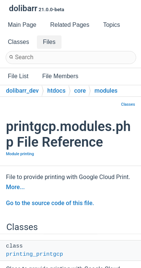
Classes (128, 104)
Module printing (20, 153)
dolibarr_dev (22, 90)
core (80, 90)
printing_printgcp (34, 254)
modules (106, 90)
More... (15, 187)
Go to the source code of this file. (50, 203)
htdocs (56, 90)
